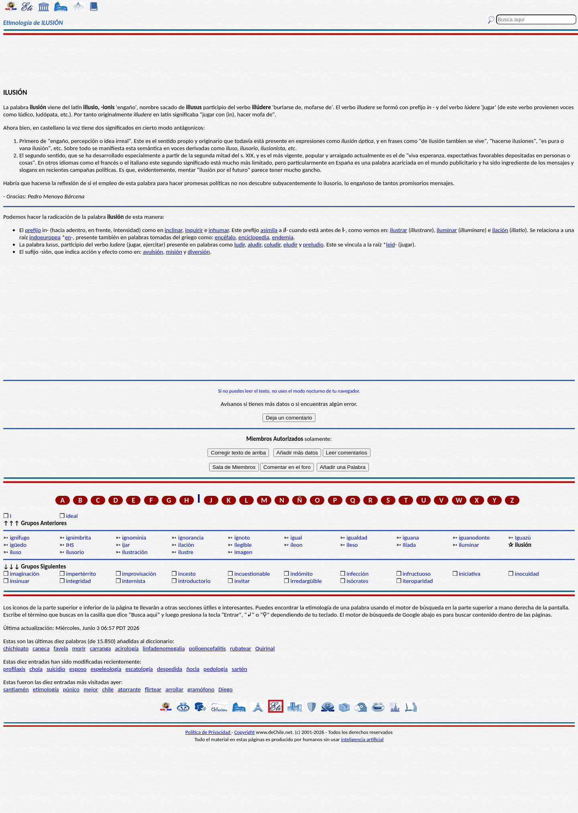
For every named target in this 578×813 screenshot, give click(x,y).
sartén (239, 668)
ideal (71, 516)
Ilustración (135, 552)
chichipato (15, 648)
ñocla (192, 668)
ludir (239, 244)
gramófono (200, 689)
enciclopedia (253, 237)
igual (296, 537)
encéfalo (225, 237)
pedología (216, 668)
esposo (78, 668)
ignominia (134, 537)
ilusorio (75, 552)
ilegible (243, 544)
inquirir (194, 230)
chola (36, 668)
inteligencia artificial (362, 739)
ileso (352, 544)
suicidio (56, 668)
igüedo (18, 544)
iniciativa (469, 573)
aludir (254, 244)
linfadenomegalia (164, 648)
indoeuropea (45, 237)
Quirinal (265, 648)
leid (390, 244)
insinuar (19, 581)
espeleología (106, 668)
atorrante (129, 689)
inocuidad (527, 573)
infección (357, 573)
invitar (242, 581)
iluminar (447, 230)
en (68, 237)
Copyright (244, 732)
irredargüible (306, 581)
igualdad (356, 537)
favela (61, 648)
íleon (296, 544)
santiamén (16, 689)
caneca (41, 648)
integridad (78, 581)
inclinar (173, 230)
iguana (411, 537)
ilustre (185, 552)
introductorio (194, 581)
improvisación (139, 573)
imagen (243, 552)
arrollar (174, 689)
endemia (282, 237)
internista (133, 581)
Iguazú (523, 537)
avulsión (153, 251)
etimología (46, 689)
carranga (100, 648)
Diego (225, 689)
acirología (126, 648)
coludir (272, 244)
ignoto (242, 537)
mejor (90, 689)
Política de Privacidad (208, 732)
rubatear (240, 648)
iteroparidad (418, 581)
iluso (15, 552)
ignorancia (191, 537)
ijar (126, 544)
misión (174, 251)
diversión (198, 251)
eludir (290, 244)
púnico (71, 689)
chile (108, 689)
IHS (70, 544)
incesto (187, 573)
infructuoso (417, 573)
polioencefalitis (207, 648)
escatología (139, 668)
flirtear (153, 689)
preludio (313, 244)
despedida (169, 668)
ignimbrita (78, 537)
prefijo (33, 230)
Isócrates (357, 581)
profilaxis (14, 668)
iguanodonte (474, 537)
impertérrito (81, 573)
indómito (301, 573)
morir (79, 648)
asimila (269, 230)
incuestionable (252, 573)
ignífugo (19, 537)
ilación (500, 230)
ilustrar (398, 230)
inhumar (219, 230)
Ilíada (409, 544)
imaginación (24, 573)
